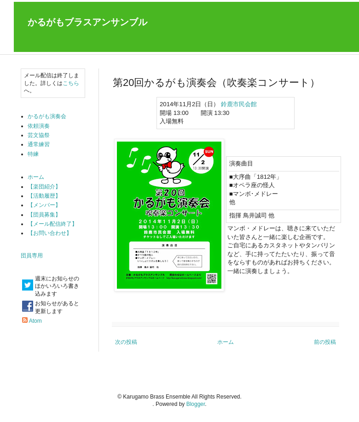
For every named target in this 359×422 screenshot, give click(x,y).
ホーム (225, 342)
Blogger (195, 404)
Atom (35, 321)
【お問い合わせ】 (50, 233)
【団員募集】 (44, 214)
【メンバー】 (44, 205)
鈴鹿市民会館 (239, 104)
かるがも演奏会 (47, 116)
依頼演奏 (39, 126)
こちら (71, 83)
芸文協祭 (39, 135)
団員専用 (32, 255)
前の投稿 (325, 342)
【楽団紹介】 (44, 186)
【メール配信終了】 (52, 224)
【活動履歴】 (44, 196)
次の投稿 (126, 342)
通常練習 (39, 144)
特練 (33, 154)
